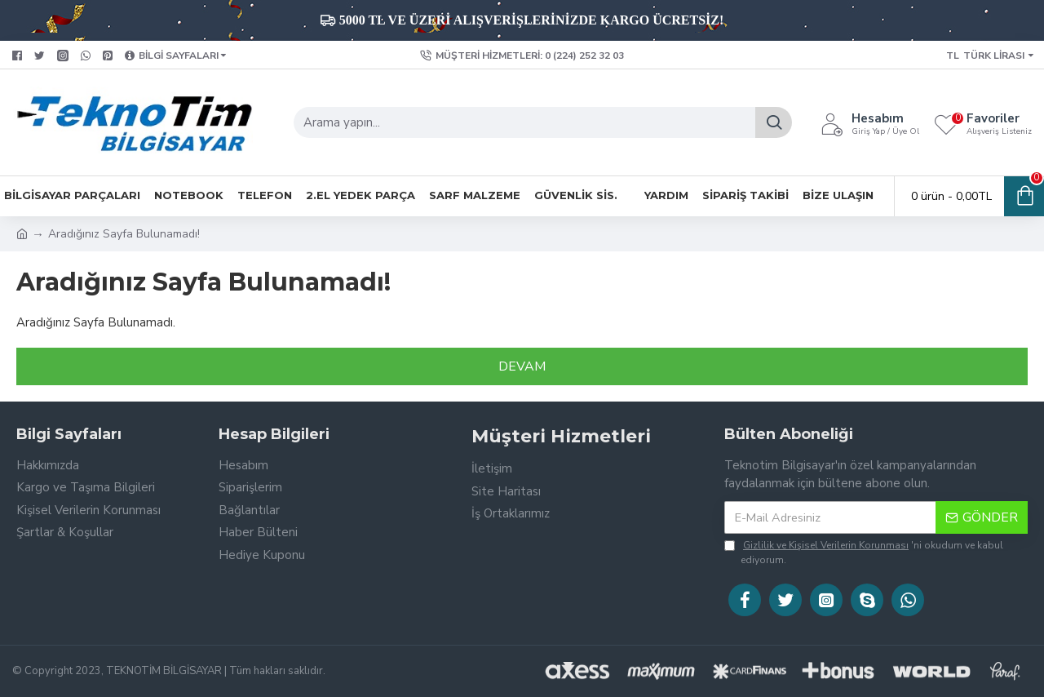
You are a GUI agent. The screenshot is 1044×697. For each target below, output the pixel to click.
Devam (522, 366)
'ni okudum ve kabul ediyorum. (863, 552)
